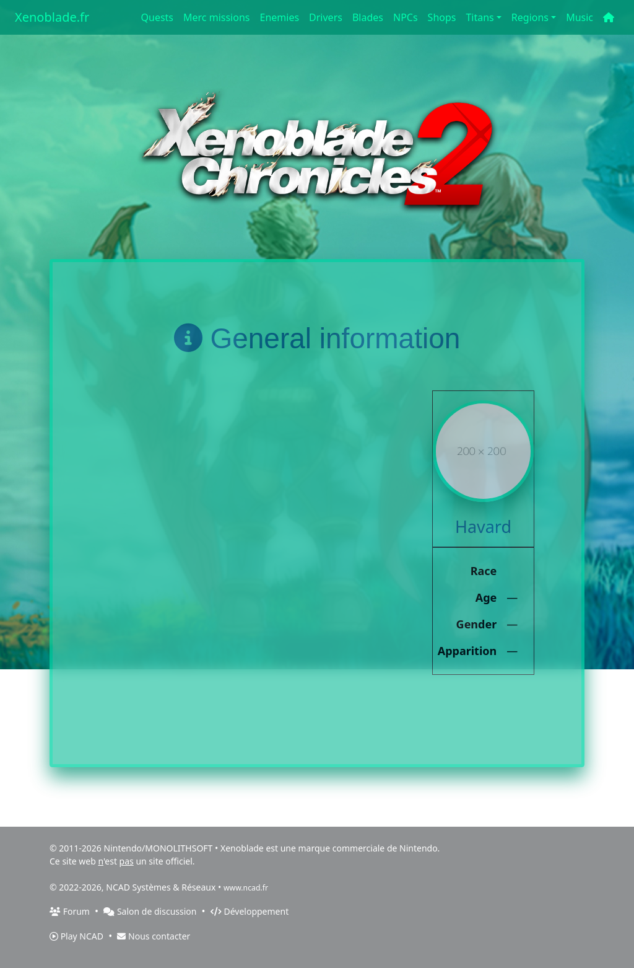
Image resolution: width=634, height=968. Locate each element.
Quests (157, 17)
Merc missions (216, 17)
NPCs (405, 17)
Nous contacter (153, 936)
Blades (367, 17)
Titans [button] (479, 17)
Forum (70, 911)
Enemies (279, 17)
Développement (250, 911)
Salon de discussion (149, 911)
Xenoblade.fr (52, 17)
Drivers (325, 17)
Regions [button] (530, 17)
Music (579, 17)
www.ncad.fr (246, 887)
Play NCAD (76, 936)
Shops (442, 17)
